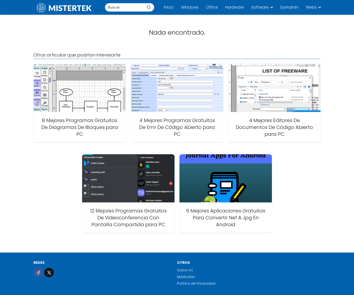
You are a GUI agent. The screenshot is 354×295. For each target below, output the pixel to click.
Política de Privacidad (196, 283)
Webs (311, 7)
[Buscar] (149, 7)
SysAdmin (289, 7)
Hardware (234, 7)
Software (260, 7)
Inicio (169, 7)
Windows (190, 7)
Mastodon (186, 276)
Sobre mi (185, 270)
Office (212, 7)
